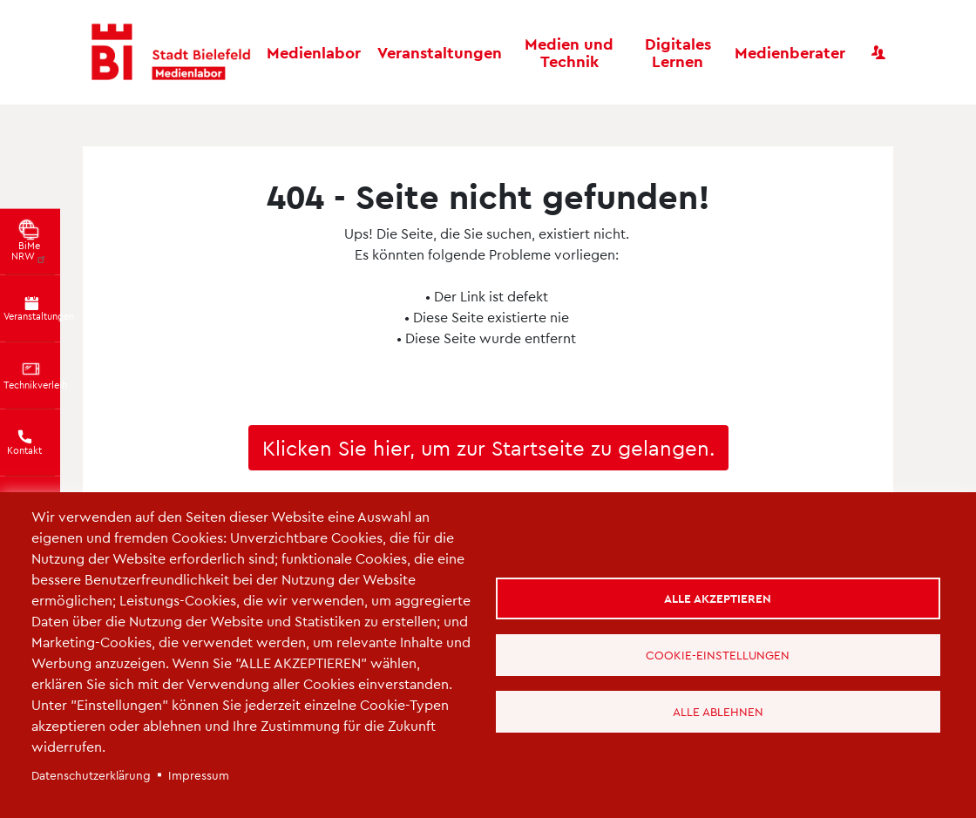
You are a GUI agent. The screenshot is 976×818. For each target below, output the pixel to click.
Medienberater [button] (790, 52)
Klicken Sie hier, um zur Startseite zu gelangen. (488, 447)
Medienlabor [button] (314, 52)
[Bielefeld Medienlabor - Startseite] (171, 52)
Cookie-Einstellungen (718, 654)
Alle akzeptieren (717, 598)
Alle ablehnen (718, 711)
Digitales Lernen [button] (678, 52)
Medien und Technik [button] (569, 52)
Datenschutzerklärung (91, 774)
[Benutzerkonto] (878, 52)
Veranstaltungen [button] (439, 52)
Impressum (198, 774)
